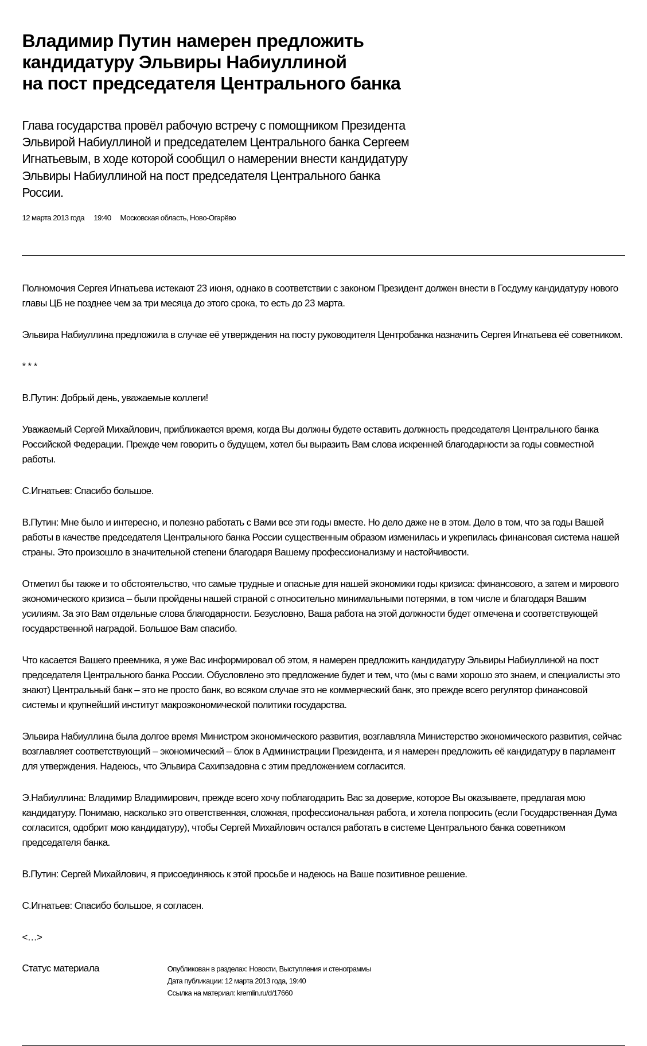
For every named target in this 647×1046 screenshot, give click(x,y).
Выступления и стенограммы (325, 969)
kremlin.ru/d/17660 (265, 993)
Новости (262, 969)
